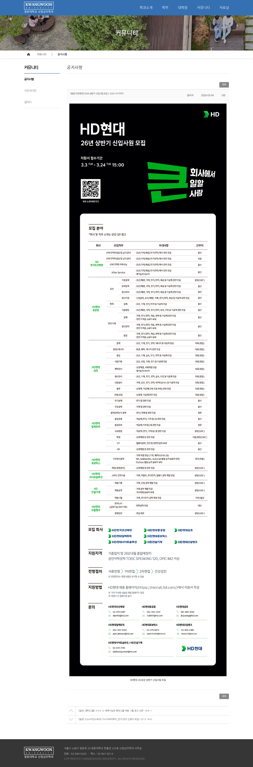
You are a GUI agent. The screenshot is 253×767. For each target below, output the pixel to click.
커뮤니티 (203, 8)
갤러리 (27, 102)
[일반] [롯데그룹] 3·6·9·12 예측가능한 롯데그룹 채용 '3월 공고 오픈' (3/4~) (115, 710)
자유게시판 (30, 90)
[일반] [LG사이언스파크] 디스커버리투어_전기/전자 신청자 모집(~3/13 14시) (115, 719)
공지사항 (62, 54)
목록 (224, 84)
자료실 (224, 8)
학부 (165, 8)
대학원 (183, 8)
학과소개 (146, 8)
